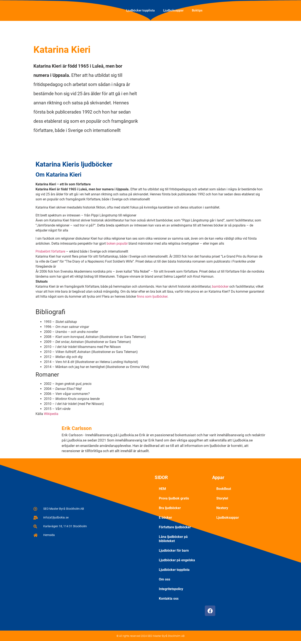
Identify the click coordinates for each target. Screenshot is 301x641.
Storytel (222, 498)
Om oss (164, 579)
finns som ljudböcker (152, 296)
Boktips (197, 10)
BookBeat (223, 489)
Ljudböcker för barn (174, 550)
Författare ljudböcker (175, 527)
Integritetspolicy (171, 589)
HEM (162, 489)
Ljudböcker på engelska (177, 560)
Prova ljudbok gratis (174, 498)
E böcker (165, 518)
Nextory (222, 508)
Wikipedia (51, 414)
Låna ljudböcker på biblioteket (173, 539)
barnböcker (220, 286)
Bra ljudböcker (170, 508)
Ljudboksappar (173, 10)
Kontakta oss (169, 599)
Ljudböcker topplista (140, 10)
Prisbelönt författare (50, 251)
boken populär (117, 243)
